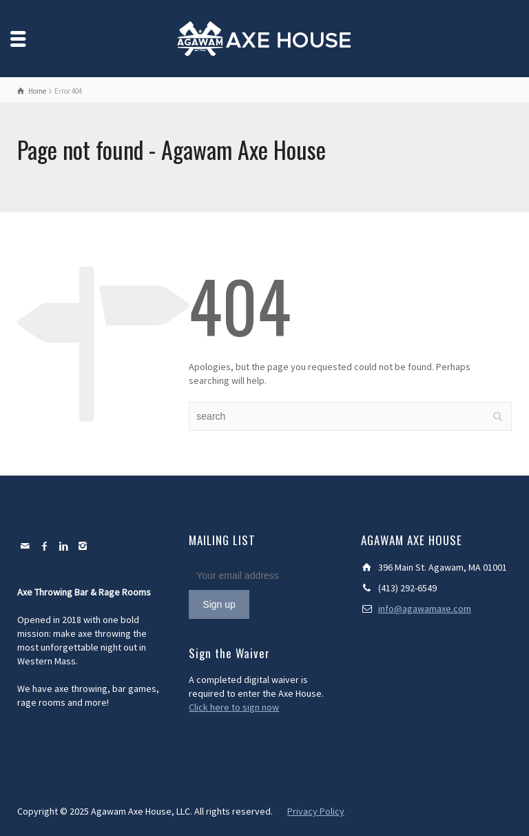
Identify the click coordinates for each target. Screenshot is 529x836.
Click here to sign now (234, 707)
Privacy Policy (315, 811)
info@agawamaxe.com (424, 608)
